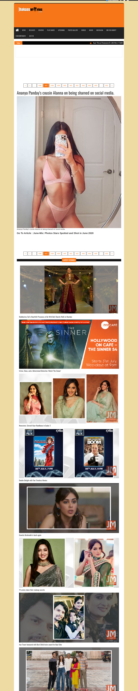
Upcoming (61, 30)
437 (46, 85)
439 (58, 85)
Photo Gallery (73, 30)
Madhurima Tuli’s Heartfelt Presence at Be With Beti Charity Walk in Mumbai (45, 316)
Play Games (51, 30)
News (24, 30)
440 (64, 85)
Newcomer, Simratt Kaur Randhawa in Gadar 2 (35, 425)
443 (83, 85)
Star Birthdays (21, 36)
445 (95, 85)
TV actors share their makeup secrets (32, 589)
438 (52, 85)
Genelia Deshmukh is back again (30, 535)
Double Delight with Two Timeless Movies (33, 480)
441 (71, 85)
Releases (32, 30)
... (34, 85)
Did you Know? (111, 30)
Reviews (41, 30)
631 (106, 85)
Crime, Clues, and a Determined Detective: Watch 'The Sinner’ (40, 370)
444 (89, 85)
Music (91, 30)
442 (77, 85)
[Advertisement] (87, 12)
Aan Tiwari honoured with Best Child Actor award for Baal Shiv (40, 644)
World (83, 30)
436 (40, 85)
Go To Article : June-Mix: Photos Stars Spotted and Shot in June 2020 (55, 233)
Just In (31, 36)
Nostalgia (99, 30)
